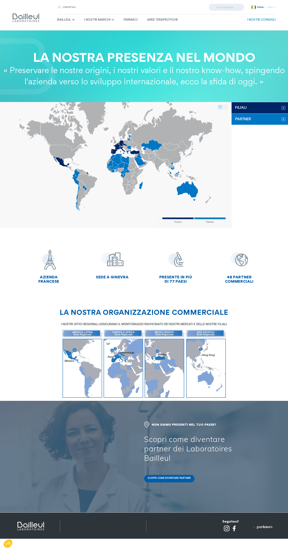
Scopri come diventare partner (169, 478)
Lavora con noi (163, 536)
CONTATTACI (69, 7)
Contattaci (160, 531)
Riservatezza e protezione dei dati (90, 527)
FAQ (155, 541)
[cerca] (226, 7)
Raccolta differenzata (168, 527)
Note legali (73, 522)
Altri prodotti (75, 536)
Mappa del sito (76, 531)
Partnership (160, 522)
